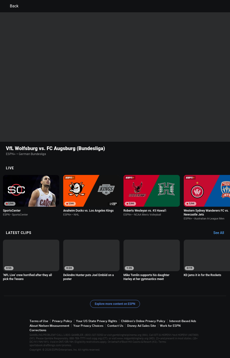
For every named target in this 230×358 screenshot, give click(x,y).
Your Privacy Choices (88, 325)
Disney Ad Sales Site (141, 325)
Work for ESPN (170, 325)
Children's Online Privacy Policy (143, 321)
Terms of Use (39, 321)
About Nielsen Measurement (49, 325)
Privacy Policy (62, 321)
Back (11, 6)
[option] (31, 195)
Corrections (38, 330)
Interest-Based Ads (182, 321)
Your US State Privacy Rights (96, 321)
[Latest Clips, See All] (221, 233)
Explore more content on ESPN (115, 304)
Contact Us (115, 325)
